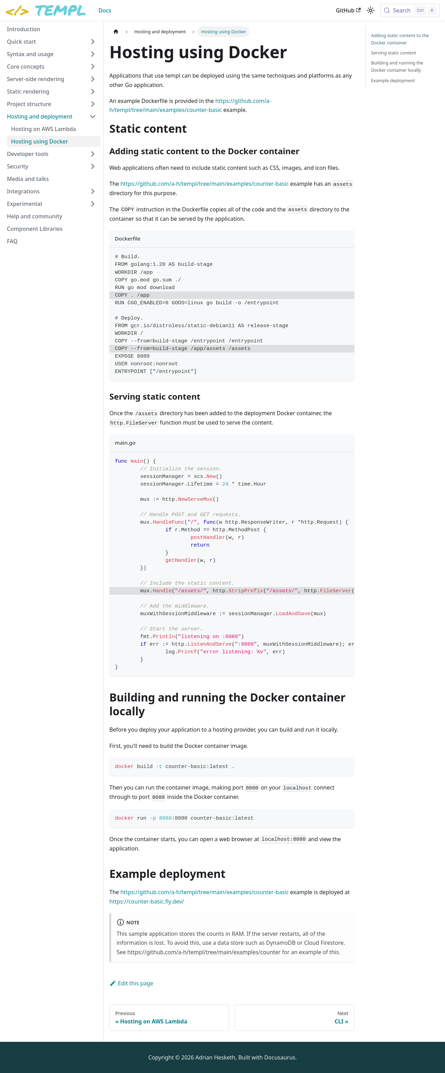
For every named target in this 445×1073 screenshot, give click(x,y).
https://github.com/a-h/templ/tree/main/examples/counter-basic (204, 183)
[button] (51, 41)
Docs (104, 10)
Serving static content (393, 53)
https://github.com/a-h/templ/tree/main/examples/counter (204, 952)
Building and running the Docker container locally (397, 66)
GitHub (348, 10)
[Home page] (115, 31)
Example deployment (393, 80)
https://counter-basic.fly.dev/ (146, 901)
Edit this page (131, 983)
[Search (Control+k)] (409, 10)
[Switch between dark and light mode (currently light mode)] (370, 10)
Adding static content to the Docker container (400, 39)
